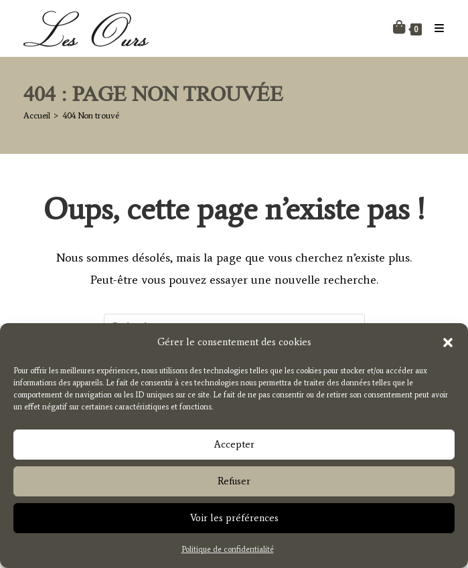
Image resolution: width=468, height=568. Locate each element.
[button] (448, 346)
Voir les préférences (234, 522)
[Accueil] (36, 115)
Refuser (234, 485)
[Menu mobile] (434, 28)
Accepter (234, 448)
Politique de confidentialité (227, 553)
